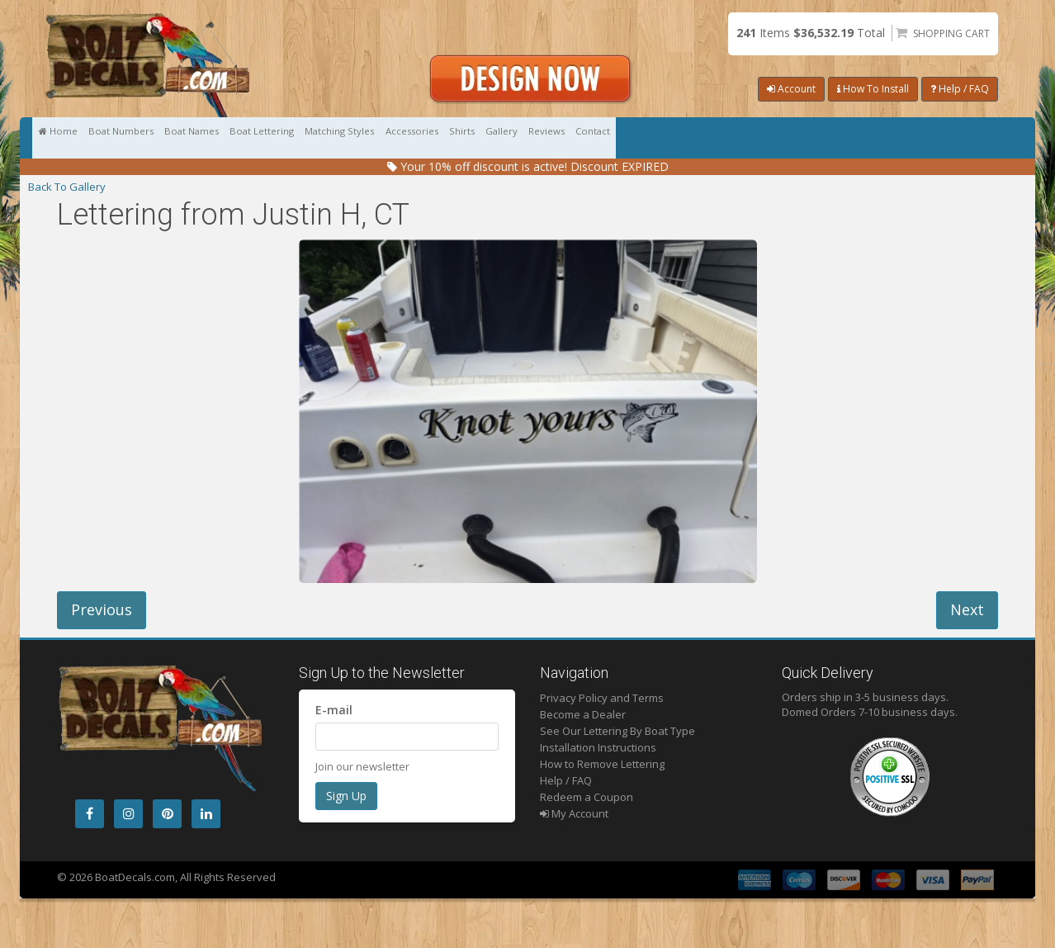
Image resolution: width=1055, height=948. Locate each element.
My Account (574, 813)
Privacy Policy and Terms (602, 697)
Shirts (719, 137)
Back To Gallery (67, 186)
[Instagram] (128, 813)
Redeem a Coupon (586, 796)
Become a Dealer (583, 714)
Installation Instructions (598, 747)
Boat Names (288, 137)
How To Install (873, 89)
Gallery (796, 137)
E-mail (333, 710)
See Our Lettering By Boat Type (617, 730)
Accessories (630, 137)
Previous (101, 609)
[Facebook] (89, 813)
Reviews (880, 137)
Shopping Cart (951, 33)
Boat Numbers (177, 137)
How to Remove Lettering (602, 763)
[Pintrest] (167, 813)
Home (75, 137)
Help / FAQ (959, 89)
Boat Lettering (398, 137)
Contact (965, 137)
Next (967, 609)
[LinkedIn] (206, 813)
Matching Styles (516, 137)
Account (791, 89)
